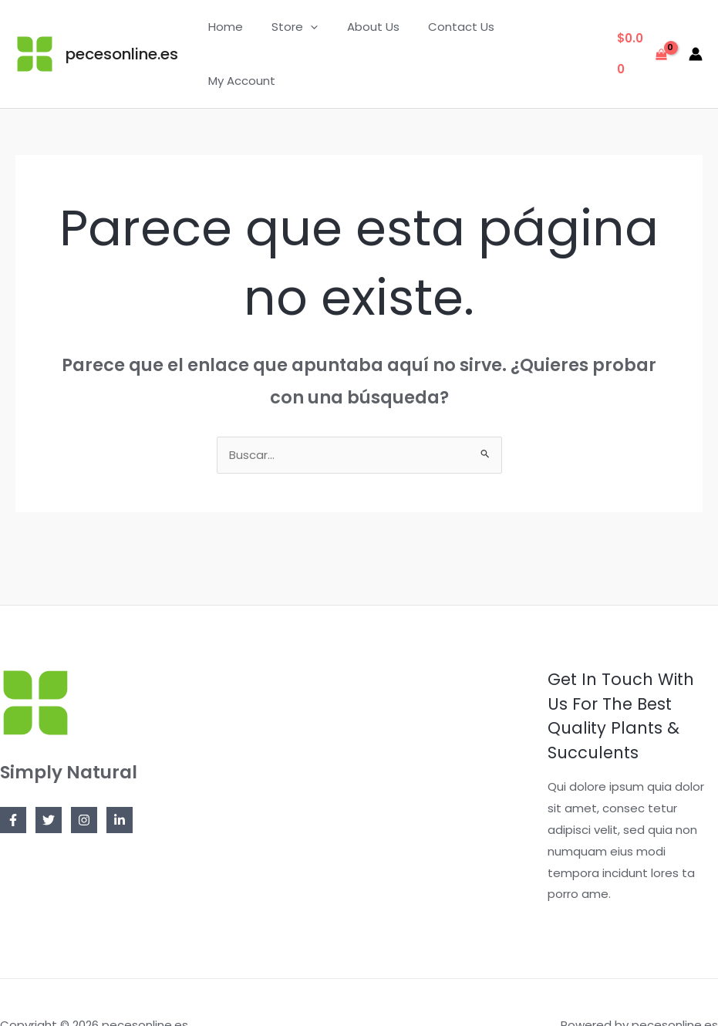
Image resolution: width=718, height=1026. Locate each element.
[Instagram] (84, 774)
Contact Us (459, 30)
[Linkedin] (119, 774)
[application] (319, 31)
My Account (548, 30)
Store (304, 31)
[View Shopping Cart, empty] (641, 31)
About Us (376, 30)
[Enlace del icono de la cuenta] (696, 31)
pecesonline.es (122, 31)
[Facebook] (13, 774)
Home (240, 30)
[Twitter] (48, 774)
